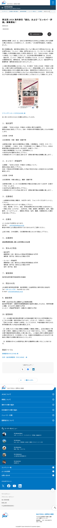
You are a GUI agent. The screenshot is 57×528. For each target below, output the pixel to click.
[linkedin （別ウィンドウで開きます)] (20, 485)
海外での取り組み (8, 405)
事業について (6, 399)
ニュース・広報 (7, 415)
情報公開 (4, 503)
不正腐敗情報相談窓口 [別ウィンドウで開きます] (8, 506)
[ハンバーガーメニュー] (53, 2)
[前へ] (51, 11)
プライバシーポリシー (8, 497)
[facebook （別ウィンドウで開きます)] (8, 485)
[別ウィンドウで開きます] (22, 369)
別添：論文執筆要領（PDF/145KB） (15, 357)
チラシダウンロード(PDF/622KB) (14, 113)
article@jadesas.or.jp (17, 225)
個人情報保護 (5, 500)
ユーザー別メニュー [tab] (9, 428)
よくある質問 (6, 471)
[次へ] (54, 11)
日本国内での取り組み (9, 410)
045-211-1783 (11, 289)
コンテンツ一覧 (6, 467)
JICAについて (6, 394)
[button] (35, 34)
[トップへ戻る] (52, 489)
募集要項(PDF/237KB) (10, 354)
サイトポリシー (6, 494)
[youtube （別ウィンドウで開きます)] (14, 486)
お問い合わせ (6, 475)
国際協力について (8, 420)
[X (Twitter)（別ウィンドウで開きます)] (3, 486)
